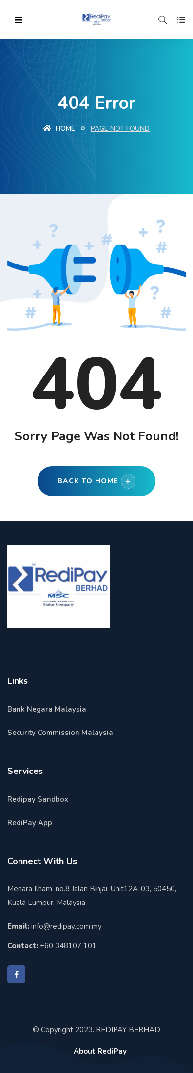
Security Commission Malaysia (60, 732)
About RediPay (100, 1051)
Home (59, 128)
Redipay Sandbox (37, 799)
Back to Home (96, 481)
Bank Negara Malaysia (46, 709)
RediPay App (29, 823)
